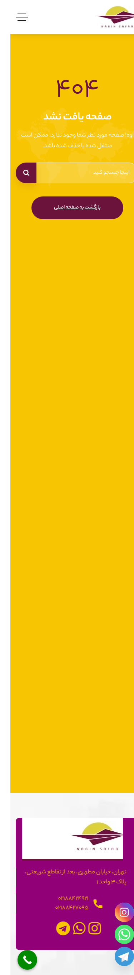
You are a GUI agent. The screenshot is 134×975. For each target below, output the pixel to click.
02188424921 (65, 899)
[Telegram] (114, 956)
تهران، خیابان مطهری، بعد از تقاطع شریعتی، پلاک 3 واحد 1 (68, 877)
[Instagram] (114, 912)
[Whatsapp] (114, 934)
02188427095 (64, 908)
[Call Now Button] (17, 960)
